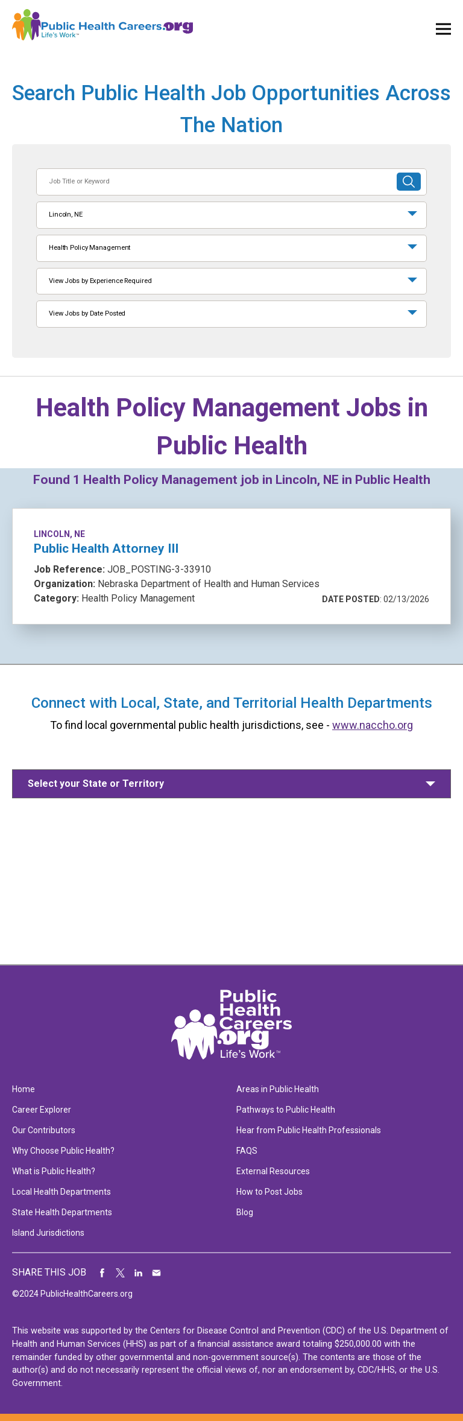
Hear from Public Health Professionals (308, 1130)
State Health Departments (62, 1212)
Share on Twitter (120, 1272)
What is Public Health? (53, 1171)
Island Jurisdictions (48, 1233)
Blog (244, 1212)
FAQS (246, 1151)
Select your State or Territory (96, 783)
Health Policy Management (89, 248)
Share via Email (157, 1272)
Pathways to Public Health (285, 1109)
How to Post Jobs (269, 1192)
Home (23, 1089)
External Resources (273, 1171)
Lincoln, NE (66, 214)
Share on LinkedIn (138, 1272)
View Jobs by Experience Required (100, 281)
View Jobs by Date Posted (87, 313)
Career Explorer (41, 1109)
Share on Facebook (102, 1272)
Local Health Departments (61, 1192)
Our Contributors (43, 1130)
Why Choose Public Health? (63, 1151)
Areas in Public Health (277, 1089)
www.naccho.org (372, 725)
